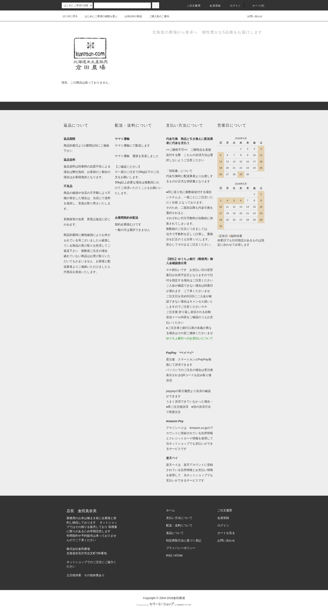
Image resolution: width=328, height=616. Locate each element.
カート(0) (255, 5)
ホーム (170, 510)
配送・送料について (179, 525)
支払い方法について (179, 518)
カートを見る (226, 533)
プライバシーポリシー (180, 548)
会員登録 (213, 5)
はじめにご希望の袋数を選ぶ (98, 16)
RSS (169, 555)
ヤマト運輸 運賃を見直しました (137, 156)
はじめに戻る (70, 16)
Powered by (164, 605)
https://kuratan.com (79, 557)
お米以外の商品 (130, 16)
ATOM (178, 555)
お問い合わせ (252, 16)
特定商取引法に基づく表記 (183, 540)
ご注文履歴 (191, 5)
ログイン (233, 5)
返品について (175, 533)
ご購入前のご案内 (156, 16)
